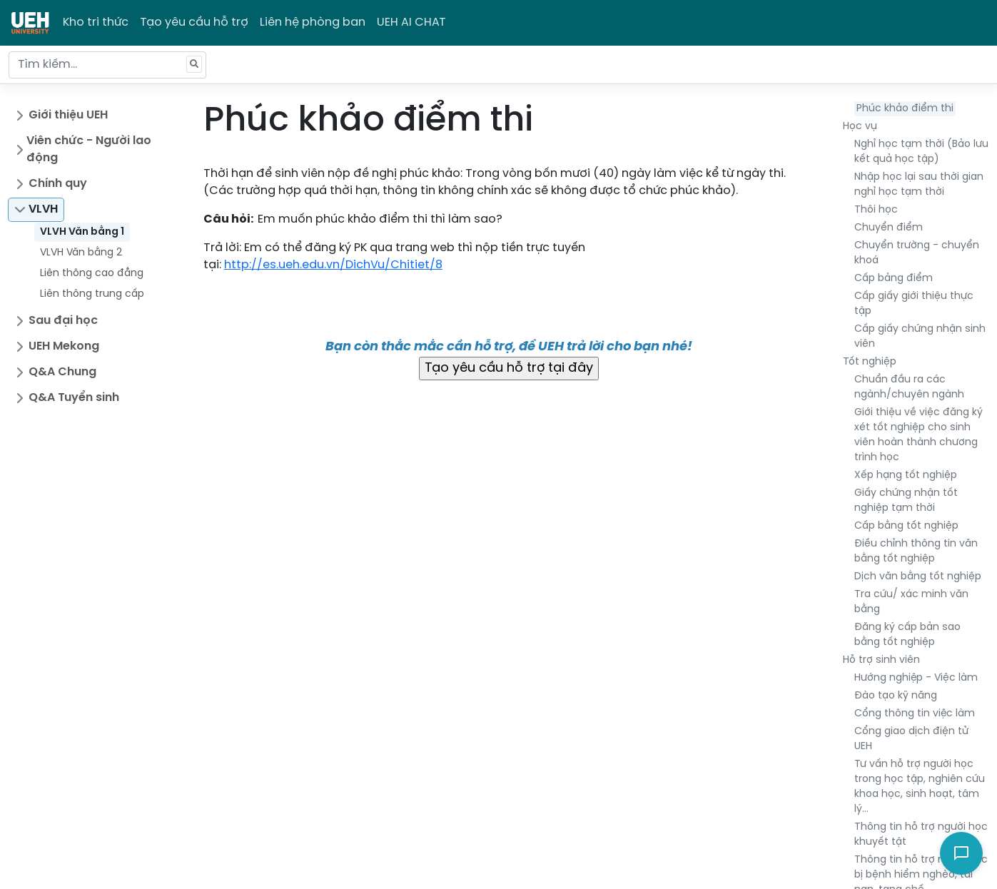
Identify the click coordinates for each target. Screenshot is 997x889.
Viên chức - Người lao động (88, 149)
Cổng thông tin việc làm (914, 713)
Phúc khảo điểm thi (904, 108)
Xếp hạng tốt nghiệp (905, 475)
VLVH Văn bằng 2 (81, 253)
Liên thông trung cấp (92, 294)
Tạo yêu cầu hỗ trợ (194, 22)
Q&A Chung (62, 372)
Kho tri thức (95, 22)
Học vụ (860, 126)
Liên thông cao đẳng (91, 273)
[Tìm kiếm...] (107, 64)
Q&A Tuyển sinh (74, 398)
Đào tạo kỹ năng (895, 696)
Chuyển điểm (888, 228)
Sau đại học (63, 321)
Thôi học (876, 210)
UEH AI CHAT (411, 22)
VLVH (43, 209)
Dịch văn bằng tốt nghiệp (917, 577)
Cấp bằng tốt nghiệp (906, 526)
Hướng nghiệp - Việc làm (916, 678)
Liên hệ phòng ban (312, 22)
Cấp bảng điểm (893, 278)
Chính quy (58, 184)
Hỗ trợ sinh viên (881, 660)
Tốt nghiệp (869, 362)
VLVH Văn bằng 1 (82, 232)
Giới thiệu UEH (68, 115)
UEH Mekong (64, 346)
